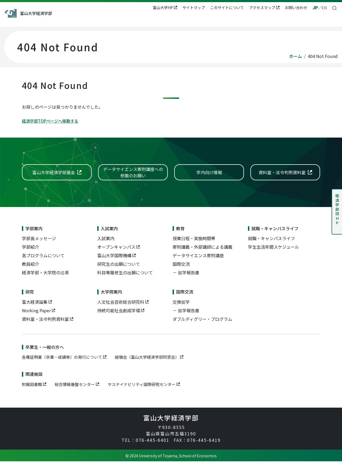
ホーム (295, 56)
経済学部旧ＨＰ (337, 209)
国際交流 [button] (268, 20)
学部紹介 (30, 257)
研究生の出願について (118, 274)
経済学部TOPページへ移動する (52, 121)
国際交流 (181, 274)
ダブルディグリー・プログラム (202, 329)
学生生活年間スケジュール (273, 257)
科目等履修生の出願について (125, 283)
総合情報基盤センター (77, 395)
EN (324, 7)
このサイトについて (226, 7)
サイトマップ (193, 7)
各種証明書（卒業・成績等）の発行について (64, 367)
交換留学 (181, 312)
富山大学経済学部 (48, 13)
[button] (334, 7)
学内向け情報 (209, 177)
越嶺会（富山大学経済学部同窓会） (154, 367)
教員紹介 (30, 274)
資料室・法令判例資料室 (45, 329)
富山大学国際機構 (114, 266)
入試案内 (105, 249)
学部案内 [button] (98, 20)
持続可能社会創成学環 (118, 321)
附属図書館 (32, 395)
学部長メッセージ (39, 249)
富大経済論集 (35, 312)
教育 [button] (145, 20)
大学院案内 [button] (240, 20)
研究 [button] (216, 20)
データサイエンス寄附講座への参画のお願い (133, 177)
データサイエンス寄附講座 (198, 266)
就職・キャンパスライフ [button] (181, 20)
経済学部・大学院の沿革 (45, 283)
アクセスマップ (262, 7)
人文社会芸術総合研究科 (120, 312)
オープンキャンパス (116, 257)
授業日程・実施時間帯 (194, 249)
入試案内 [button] (123, 20)
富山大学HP (162, 7)
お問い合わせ (295, 7)
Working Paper (36, 321)
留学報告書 (188, 283)
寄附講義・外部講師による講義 (202, 257)
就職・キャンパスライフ (271, 249)
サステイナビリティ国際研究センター (148, 395)
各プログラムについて (43, 266)
